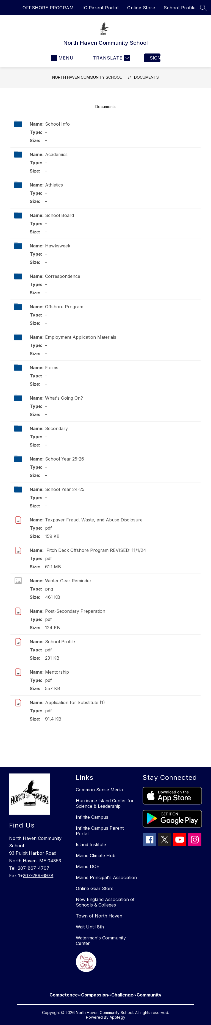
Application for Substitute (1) (75, 702)
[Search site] (203, 7)
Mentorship (57, 672)
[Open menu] (62, 58)
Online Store (141, 7)
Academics (56, 154)
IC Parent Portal (100, 7)
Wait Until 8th (90, 927)
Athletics (54, 185)
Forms (51, 367)
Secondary (56, 428)
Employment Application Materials (80, 337)
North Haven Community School (87, 77)
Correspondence (62, 276)
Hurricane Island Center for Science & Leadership (105, 803)
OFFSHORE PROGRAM (48, 7)
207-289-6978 (38, 875)
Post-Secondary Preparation (75, 611)
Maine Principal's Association (106, 877)
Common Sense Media (99, 789)
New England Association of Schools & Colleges (105, 902)
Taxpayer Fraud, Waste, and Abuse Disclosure (94, 520)
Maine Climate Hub (95, 855)
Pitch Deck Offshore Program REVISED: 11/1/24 (95, 550)
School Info (57, 124)
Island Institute (91, 844)
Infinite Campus (92, 817)
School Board (59, 215)
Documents (146, 77)
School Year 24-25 (64, 489)
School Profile (180, 7)
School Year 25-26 (64, 459)
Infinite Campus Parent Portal (100, 830)
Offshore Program (64, 306)
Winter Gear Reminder (68, 580)
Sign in (155, 58)
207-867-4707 (33, 868)
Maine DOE (87, 866)
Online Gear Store (94, 888)
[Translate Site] (110, 58)
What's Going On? (64, 398)
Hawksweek (57, 246)
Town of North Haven (99, 916)
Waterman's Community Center (101, 940)
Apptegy (117, 1017)
